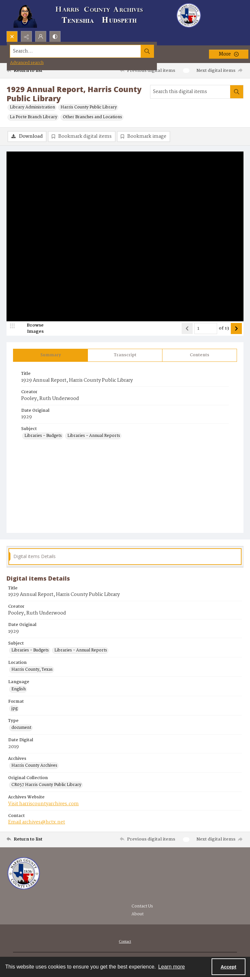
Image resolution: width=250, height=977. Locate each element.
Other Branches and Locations (92, 117)
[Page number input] (205, 329)
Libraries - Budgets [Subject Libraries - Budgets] (43, 436)
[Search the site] (100, 51)
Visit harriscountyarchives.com (43, 804)
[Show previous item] (187, 329)
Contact (125, 941)
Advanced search (27, 62)
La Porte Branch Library (33, 117)
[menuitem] (125, 942)
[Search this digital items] (190, 91)
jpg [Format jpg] (14, 709)
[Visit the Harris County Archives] (24, 873)
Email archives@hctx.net (36, 822)
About (138, 914)
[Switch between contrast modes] (55, 36)
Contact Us (142, 906)
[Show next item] (236, 329)
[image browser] (31, 329)
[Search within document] (236, 91)
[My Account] (40, 36)
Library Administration (32, 107)
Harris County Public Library (89, 107)
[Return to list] (37, 70)
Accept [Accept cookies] (228, 966)
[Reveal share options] (26, 36)
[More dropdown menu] (228, 54)
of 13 (224, 329)
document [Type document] (21, 728)
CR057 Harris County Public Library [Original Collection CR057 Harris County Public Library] (46, 785)
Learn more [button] (171, 966)
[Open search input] (12, 36)
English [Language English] (18, 689)
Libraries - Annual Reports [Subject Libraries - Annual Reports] (93, 436)
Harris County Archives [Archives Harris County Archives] (34, 766)
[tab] (50, 356)
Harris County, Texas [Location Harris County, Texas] (32, 670)
